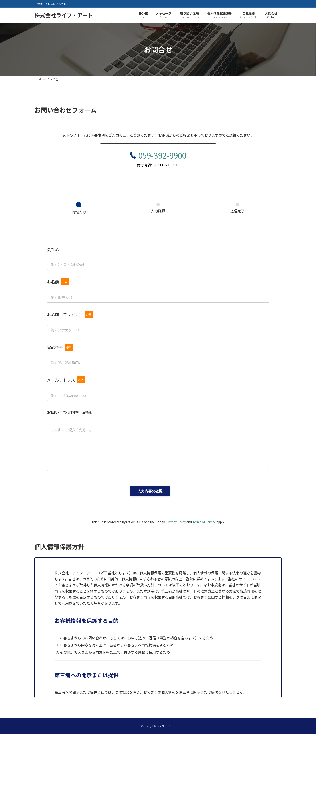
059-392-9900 (162, 155)
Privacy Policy (176, 529)
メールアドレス (66, 379)
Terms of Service (204, 529)
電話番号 (60, 347)
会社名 (53, 249)
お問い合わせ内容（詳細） (71, 412)
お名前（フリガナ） (70, 314)
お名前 (58, 281)
